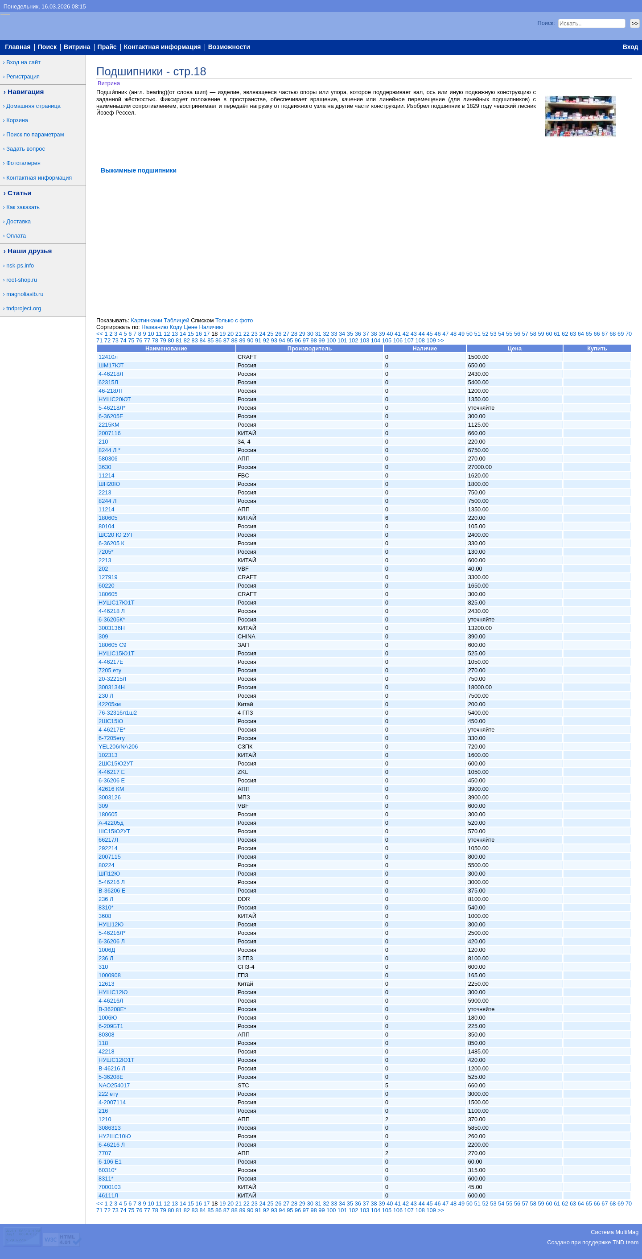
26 (278, 333)
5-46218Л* (112, 407)
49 (461, 333)
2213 (105, 492)
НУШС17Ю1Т (116, 602)
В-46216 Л (112, 1068)
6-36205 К (111, 543)
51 (477, 333)
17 (206, 333)
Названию (154, 327)
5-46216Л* (112, 933)
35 (350, 333)
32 (326, 333)
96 (298, 340)
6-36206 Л (112, 941)
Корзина (17, 120)
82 (187, 340)
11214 (107, 475)
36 (358, 333)
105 (386, 340)
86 (218, 340)
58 (533, 333)
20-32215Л (112, 678)
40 (390, 333)
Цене (191, 327)
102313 (108, 755)
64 (581, 333)
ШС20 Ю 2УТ (116, 534)
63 (573, 333)
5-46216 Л (112, 882)
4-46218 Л (112, 611)
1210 (105, 1119)
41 (398, 333)
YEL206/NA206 (118, 746)
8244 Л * (109, 450)
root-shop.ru (21, 279)
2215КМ (109, 424)
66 (596, 333)
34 (342, 333)
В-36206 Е (112, 890)
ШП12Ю (109, 873)
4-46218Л (111, 373)
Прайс (107, 47)
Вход (630, 47)
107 (409, 340)
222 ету (108, 1093)
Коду (175, 327)
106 (398, 340)
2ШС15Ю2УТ (116, 763)
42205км (110, 704)
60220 (107, 585)
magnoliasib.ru (24, 294)
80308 (107, 1034)
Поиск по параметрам (35, 134)
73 (115, 340)
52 (485, 333)
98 (314, 340)
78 (155, 340)
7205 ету (110, 670)
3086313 (110, 1127)
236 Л (106, 899)
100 (331, 340)
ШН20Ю (109, 484)
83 (195, 340)
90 (250, 340)
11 (159, 333)
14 (183, 333)
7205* (106, 551)
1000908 (110, 975)
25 (270, 333)
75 (131, 340)
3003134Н (112, 687)
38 (373, 333)
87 (226, 340)
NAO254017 (114, 1085)
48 (453, 333)
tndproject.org (23, 308)
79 (163, 340)
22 (246, 333)
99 (321, 340)
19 (222, 333)
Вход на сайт (23, 62)
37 (366, 333)
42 (406, 333)
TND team (625, 1242)
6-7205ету (112, 738)
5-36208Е (111, 1077)
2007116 (110, 433)
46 (437, 333)
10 (151, 333)
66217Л (108, 839)
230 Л (106, 695)
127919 (108, 577)
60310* (108, 1170)
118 (103, 1043)
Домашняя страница (33, 106)
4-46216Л (111, 1000)
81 (179, 340)
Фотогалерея (23, 163)
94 (282, 340)
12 (167, 333)
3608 (105, 916)
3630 (105, 467)
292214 (108, 848)
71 (99, 340)
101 (342, 340)
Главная (17, 47)
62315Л (108, 382)
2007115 (110, 856)
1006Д (107, 949)
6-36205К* (112, 619)
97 (306, 340)
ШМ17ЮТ (111, 365)
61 (557, 333)
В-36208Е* (112, 1009)
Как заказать (23, 207)
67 (604, 333)
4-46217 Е (112, 772)
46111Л (108, 1195)
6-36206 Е (112, 780)
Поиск (47, 47)
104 (375, 340)
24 (262, 333)
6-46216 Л (112, 1144)
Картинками (146, 320)
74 (123, 340)
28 (294, 333)
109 (431, 340)
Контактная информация (162, 47)
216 (103, 1110)
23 (254, 333)
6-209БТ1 (111, 1026)
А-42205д (111, 822)
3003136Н (112, 628)
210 (103, 441)
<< (99, 333)
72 (107, 340)
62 (565, 333)
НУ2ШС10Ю (115, 1136)
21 (238, 333)
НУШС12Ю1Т (116, 1060)
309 (103, 636)
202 (103, 568)
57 (525, 333)
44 (422, 333)
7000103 (110, 1187)
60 (549, 333)
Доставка (18, 221)
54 (501, 333)
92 (266, 340)
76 (139, 340)
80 (171, 340)
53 (493, 333)
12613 (107, 983)
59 (541, 333)
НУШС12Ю (113, 992)
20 (230, 333)
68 (612, 333)
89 (242, 340)
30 (310, 333)
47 (445, 333)
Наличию (211, 327)
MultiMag (626, 1232)
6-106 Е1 (110, 1161)
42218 (107, 1051)
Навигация (26, 91)
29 (302, 333)
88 (234, 340)
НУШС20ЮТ (115, 399)
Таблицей (176, 320)
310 (103, 966)
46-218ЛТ (111, 390)
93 (274, 340)
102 (353, 340)
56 (517, 333)
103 (364, 340)
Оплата (16, 235)
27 (286, 333)
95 (290, 340)
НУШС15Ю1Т (116, 653)
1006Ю (108, 1017)
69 (620, 333)
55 (509, 333)
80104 (107, 526)
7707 (105, 1153)
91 (258, 340)
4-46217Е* (112, 729)
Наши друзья (30, 251)
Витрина (77, 47)
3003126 (110, 797)
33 (334, 333)
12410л (108, 357)
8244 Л (107, 501)
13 (175, 333)
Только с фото (234, 320)
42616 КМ (111, 789)
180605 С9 (113, 645)
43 (414, 333)
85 (210, 340)
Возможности (229, 47)
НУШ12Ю (111, 924)
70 (629, 333)
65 (589, 333)
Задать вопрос (25, 148)
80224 (107, 865)
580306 (108, 458)
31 (318, 333)
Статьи (20, 193)
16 (199, 333)
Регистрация (23, 76)
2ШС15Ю (111, 721)
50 (469, 333)
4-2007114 (112, 1102)
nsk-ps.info (20, 265)
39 (382, 333)
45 (429, 333)
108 (420, 340)
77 (147, 340)
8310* (106, 907)
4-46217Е (111, 661)
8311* (106, 1178)
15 (191, 333)
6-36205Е (111, 416)
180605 (108, 517)
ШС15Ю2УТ (114, 831)
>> (440, 340)
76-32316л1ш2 (118, 712)
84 (202, 340)
